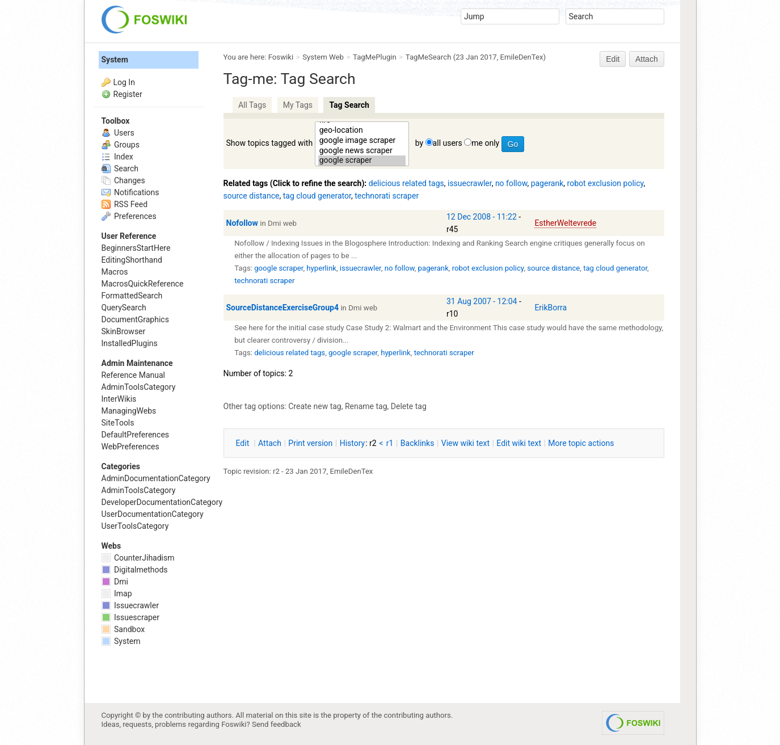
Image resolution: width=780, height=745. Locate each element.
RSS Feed (125, 204)
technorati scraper (387, 195)
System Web (323, 57)
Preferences (129, 216)
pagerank (547, 183)
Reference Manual (133, 375)
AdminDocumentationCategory (156, 478)
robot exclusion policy (605, 183)
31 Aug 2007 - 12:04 (481, 301)
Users (118, 132)
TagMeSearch (429, 57)
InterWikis (119, 398)
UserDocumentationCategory (153, 514)
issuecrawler (470, 183)
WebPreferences (130, 446)
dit (243, 443)
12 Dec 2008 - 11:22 (481, 216)
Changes (123, 180)
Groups (121, 144)
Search (120, 168)
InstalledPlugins (130, 343)
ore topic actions (581, 443)
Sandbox (123, 629)
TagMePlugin (375, 57)
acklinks (417, 443)
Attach (646, 59)
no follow (511, 183)
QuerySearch (124, 307)
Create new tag (314, 406)
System (115, 59)
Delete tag (409, 406)
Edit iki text (518, 443)
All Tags (252, 105)
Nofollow (242, 223)
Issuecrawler (130, 605)
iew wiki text (465, 443)
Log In (124, 82)
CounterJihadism (138, 557)
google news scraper (362, 151)
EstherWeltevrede (565, 223)
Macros (115, 271)
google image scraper (362, 141)
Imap (117, 593)
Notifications (130, 192)
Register (127, 94)
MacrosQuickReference (143, 283)
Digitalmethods (135, 569)
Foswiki (280, 57)
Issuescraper (131, 617)
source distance (252, 195)
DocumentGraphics (135, 319)
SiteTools (118, 422)
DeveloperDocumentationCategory (162, 502)
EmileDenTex (521, 57)
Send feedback (276, 724)
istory (352, 443)
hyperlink (321, 268)
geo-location (362, 130)
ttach (269, 443)
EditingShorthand (132, 259)
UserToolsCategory (135, 526)
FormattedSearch (132, 295)
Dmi (115, 581)
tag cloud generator (317, 195)
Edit (612, 59)
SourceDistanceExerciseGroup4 (282, 307)
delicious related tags (406, 183)
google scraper (362, 160)
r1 (390, 443)
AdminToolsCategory (139, 387)
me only (485, 143)
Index (117, 156)
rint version (310, 443)
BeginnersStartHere (136, 247)
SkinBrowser (124, 331)
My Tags (298, 105)
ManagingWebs (129, 410)
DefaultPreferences (136, 434)
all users (447, 143)
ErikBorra (550, 307)
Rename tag (366, 406)
